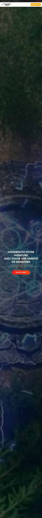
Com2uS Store (16, 1)
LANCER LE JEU (36, 4)
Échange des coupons (6, 1)
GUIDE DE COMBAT (21, 272)
